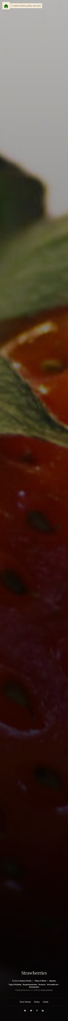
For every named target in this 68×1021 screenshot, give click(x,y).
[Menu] (6, 6)
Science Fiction (26, 981)
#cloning (18, 985)
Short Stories (25, 1002)
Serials (45, 1002)
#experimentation (30, 985)
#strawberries (53, 985)
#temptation (34, 987)
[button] (25, 5)
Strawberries (34, 973)
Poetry (37, 1002)
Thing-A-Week (40, 981)
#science (42, 985)
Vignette (52, 981)
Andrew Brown (47, 990)
